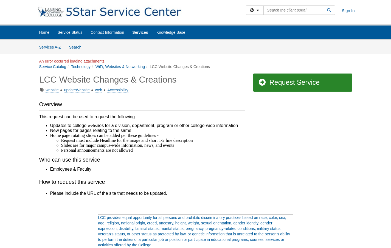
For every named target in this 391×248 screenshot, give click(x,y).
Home (44, 32)
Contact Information (107, 32)
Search (77, 46)
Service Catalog (52, 66)
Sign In (348, 10)
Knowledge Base (170, 32)
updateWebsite (77, 90)
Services (140, 32)
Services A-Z (50, 47)
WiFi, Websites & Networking (120, 66)
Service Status (70, 32)
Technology (81, 66)
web (98, 90)
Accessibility (117, 90)
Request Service (289, 82)
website (52, 90)
